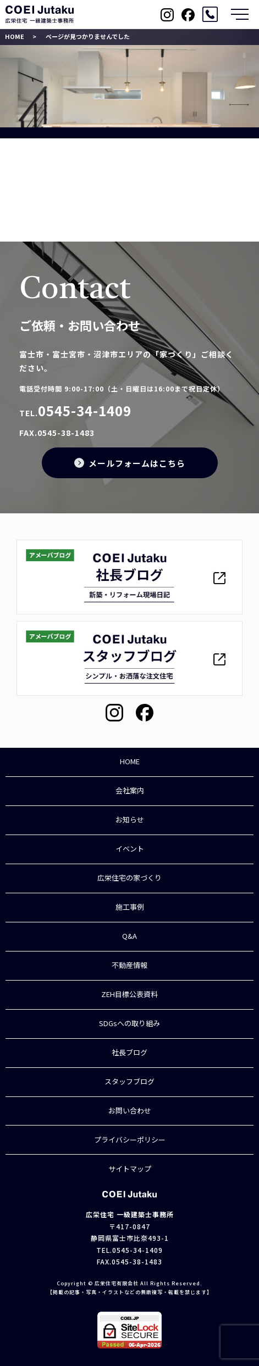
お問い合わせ (129, 1110)
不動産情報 (129, 965)
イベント (129, 848)
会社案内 (129, 790)
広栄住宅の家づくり (129, 877)
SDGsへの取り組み (129, 1023)
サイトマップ (129, 1168)
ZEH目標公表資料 (129, 994)
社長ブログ (129, 1052)
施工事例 (129, 907)
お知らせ (129, 819)
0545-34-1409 (84, 410)
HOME (14, 36)
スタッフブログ (129, 1081)
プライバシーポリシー (130, 1139)
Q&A (129, 936)
